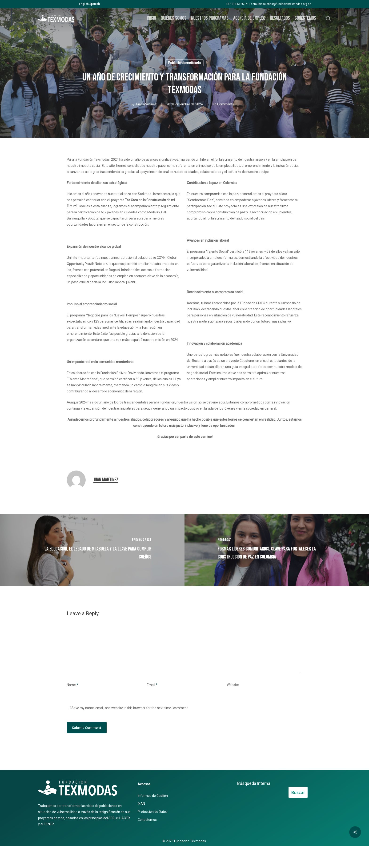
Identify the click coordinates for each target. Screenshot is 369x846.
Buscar (298, 792)
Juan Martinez (146, 104)
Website (233, 685)
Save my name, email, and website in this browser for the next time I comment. (130, 708)
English (84, 4)
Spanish (94, 4)
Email (152, 685)
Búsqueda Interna (253, 783)
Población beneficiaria (184, 63)
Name (72, 685)
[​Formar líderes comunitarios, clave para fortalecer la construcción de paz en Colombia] (276, 550)
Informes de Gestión (153, 796)
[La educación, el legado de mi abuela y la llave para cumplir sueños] (92, 550)
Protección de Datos (153, 812)
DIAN (141, 804)
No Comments (223, 104)
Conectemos (147, 820)
